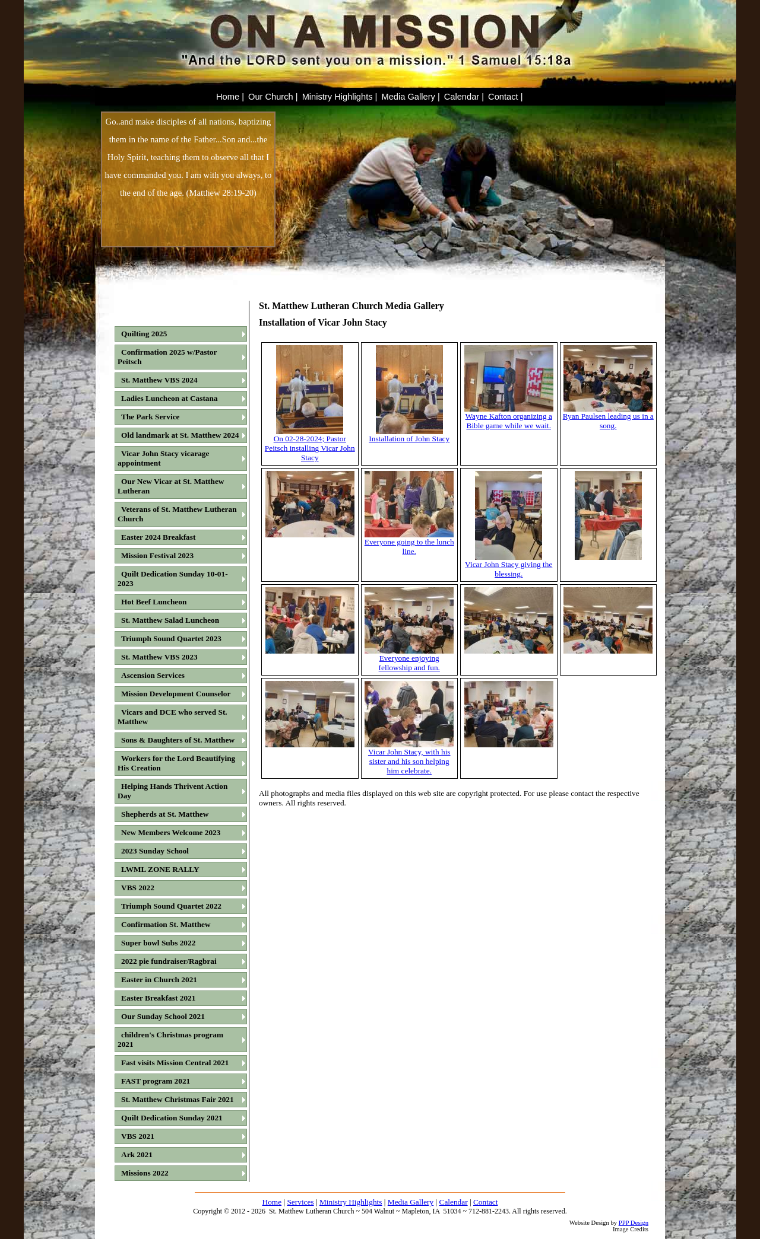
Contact (485, 1201)
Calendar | (464, 96)
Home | (230, 96)
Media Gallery (410, 1201)
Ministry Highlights (350, 1201)
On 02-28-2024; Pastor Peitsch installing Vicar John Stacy (310, 444)
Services (300, 1201)
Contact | (505, 96)
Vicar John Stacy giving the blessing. (508, 565)
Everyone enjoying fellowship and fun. (409, 659)
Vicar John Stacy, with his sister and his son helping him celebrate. (409, 757)
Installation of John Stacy (409, 435)
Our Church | (273, 96)
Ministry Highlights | (340, 96)
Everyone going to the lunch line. (409, 543)
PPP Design (633, 1222)
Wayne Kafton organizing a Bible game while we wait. (508, 417)
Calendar (453, 1201)
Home (272, 1201)
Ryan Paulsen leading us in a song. (608, 417)
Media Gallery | (410, 96)
